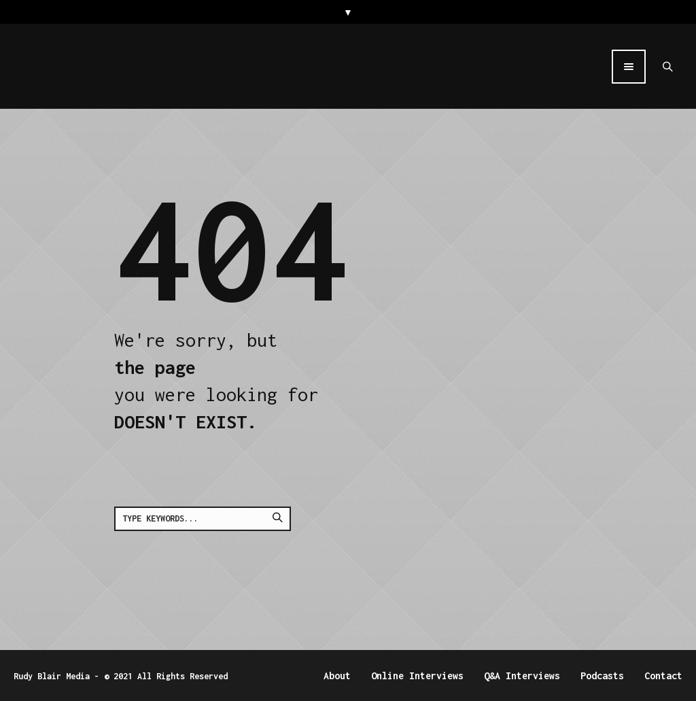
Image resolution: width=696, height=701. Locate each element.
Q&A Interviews (522, 675)
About (337, 675)
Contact (663, 675)
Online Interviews (417, 675)
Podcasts (602, 675)
